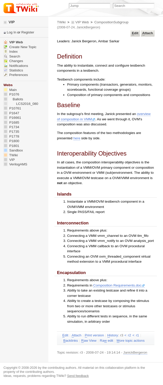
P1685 (11, 122)
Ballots (13, 99)
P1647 (11, 113)
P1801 (11, 146)
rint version (94, 335)
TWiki (61, 22)
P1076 (11, 94)
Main (10, 90)
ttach (147, 33)
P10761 (12, 108)
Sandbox (13, 150)
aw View (88, 341)
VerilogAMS (15, 164)
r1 (137, 335)
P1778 (11, 136)
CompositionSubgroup (111, 22)
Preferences (16, 75)
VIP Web (82, 22)
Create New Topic (20, 47)
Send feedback (78, 376)
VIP (9, 22)
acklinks (70, 341)
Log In (11, 32)
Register (27, 32)
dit (135, 33)
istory (112, 335)
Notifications (16, 66)
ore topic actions (131, 341)
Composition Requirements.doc (119, 285)
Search (12, 56)
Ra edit (106, 341)
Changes (13, 61)
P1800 (11, 141)
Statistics (13, 70)
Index (11, 51)
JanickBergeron (87, 27)
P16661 (12, 118)
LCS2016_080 (21, 104)
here (76, 138)
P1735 (11, 131)
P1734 (11, 127)
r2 (129, 335)
